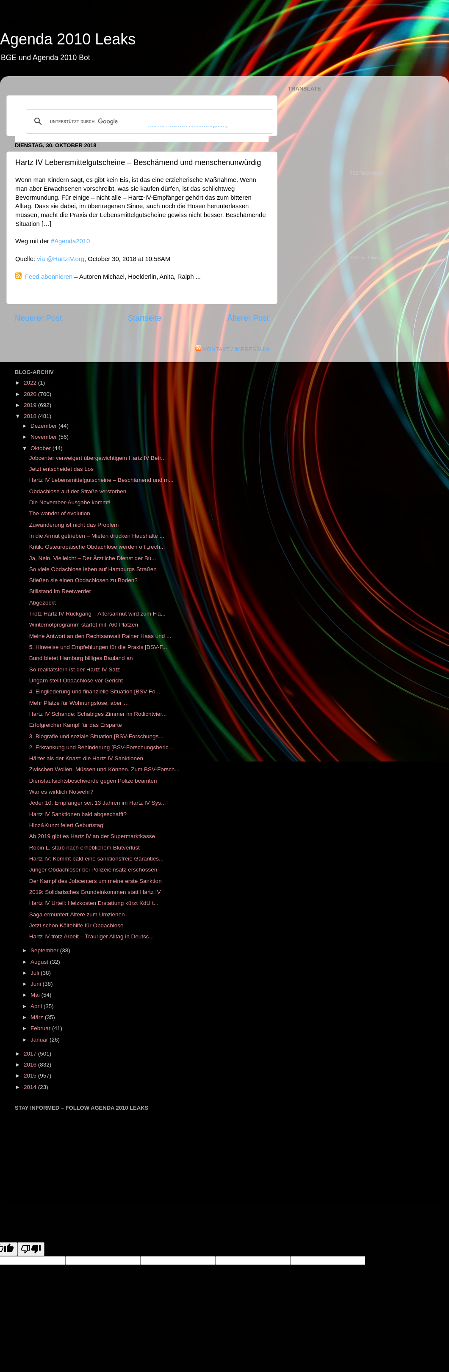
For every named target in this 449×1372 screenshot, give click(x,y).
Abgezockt (42, 602)
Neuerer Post (38, 317)
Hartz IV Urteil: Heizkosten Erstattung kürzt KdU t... (93, 903)
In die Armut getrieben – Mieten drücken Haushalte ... (96, 536)
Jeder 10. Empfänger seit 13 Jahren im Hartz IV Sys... (97, 803)
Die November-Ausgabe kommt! (70, 502)
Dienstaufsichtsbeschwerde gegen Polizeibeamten (93, 781)
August (40, 962)
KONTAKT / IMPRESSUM (236, 349)
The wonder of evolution (59, 513)
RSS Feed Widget (366, 173)
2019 (31, 405)
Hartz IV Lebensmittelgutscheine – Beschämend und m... (101, 480)
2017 (31, 1053)
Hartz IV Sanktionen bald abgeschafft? (78, 814)
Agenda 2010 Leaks (68, 39)
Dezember (44, 426)
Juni (36, 984)
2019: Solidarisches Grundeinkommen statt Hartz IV (95, 892)
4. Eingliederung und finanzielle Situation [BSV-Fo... (94, 691)
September (45, 950)
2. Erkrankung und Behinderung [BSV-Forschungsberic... (101, 747)
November (44, 437)
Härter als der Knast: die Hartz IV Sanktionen (86, 758)
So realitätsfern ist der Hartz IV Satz (74, 669)
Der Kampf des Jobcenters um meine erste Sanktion (95, 881)
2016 (31, 1064)
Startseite (144, 317)
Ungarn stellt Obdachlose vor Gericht (76, 680)
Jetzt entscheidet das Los (61, 469)
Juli (35, 973)
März (37, 1017)
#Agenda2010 (70, 241)
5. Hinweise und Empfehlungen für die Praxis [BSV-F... (98, 647)
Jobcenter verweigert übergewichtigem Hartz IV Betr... (97, 458)
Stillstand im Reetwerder (60, 591)
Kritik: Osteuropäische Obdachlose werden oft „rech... (97, 547)
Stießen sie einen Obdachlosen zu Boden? (83, 580)
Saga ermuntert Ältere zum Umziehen (77, 914)
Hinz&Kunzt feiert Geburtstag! (67, 825)
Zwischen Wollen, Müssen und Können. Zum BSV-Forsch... (104, 769)
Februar (41, 1028)
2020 (31, 394)
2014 (31, 1087)
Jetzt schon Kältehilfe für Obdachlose (76, 925)
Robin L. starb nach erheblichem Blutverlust (84, 847)
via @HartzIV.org (60, 259)
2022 (31, 382)
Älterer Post (248, 317)
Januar (40, 1040)
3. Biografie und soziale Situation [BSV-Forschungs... (96, 736)
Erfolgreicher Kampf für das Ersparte (75, 725)
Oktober (41, 448)
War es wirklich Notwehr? (61, 792)
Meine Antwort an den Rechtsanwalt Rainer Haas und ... (100, 636)
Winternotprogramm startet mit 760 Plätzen (83, 624)
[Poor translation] (30, 1249)
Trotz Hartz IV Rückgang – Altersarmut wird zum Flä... (97, 613)
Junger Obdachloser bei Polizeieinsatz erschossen (93, 869)
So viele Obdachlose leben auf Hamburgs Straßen (93, 569)
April (37, 1006)
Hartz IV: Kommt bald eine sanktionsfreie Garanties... (96, 858)
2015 (31, 1075)
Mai (36, 995)
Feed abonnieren (48, 276)
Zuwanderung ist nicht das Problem (74, 525)
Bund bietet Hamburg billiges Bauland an (81, 658)
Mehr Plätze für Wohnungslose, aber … (79, 703)
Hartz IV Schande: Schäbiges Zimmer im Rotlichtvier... (98, 714)
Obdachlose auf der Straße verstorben (78, 491)
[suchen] (148, 121)
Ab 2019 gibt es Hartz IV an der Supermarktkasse (92, 836)
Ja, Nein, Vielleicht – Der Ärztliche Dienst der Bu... (92, 558)
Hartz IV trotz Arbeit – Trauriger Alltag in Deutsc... (91, 936)
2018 (31, 416)
